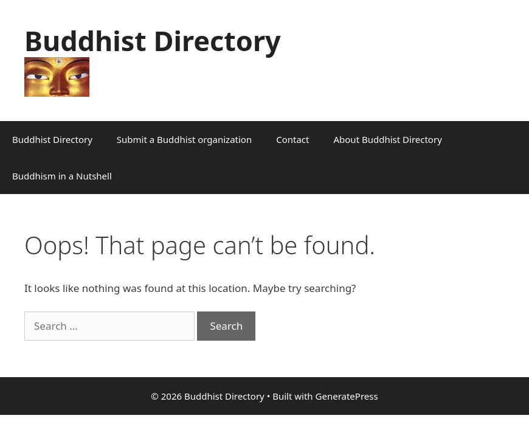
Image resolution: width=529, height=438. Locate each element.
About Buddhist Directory (387, 139)
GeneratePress (347, 396)
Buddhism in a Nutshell (62, 176)
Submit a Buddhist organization (184, 139)
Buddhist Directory (152, 40)
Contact (292, 139)
